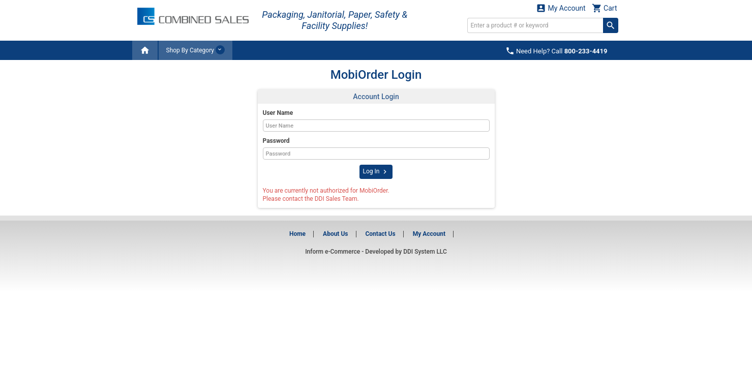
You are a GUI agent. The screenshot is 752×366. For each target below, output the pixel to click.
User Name (278, 112)
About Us (335, 233)
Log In (376, 172)
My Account (561, 8)
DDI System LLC (425, 251)
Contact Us (380, 233)
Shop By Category (195, 49)
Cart (604, 8)
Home (297, 233)
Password (276, 140)
